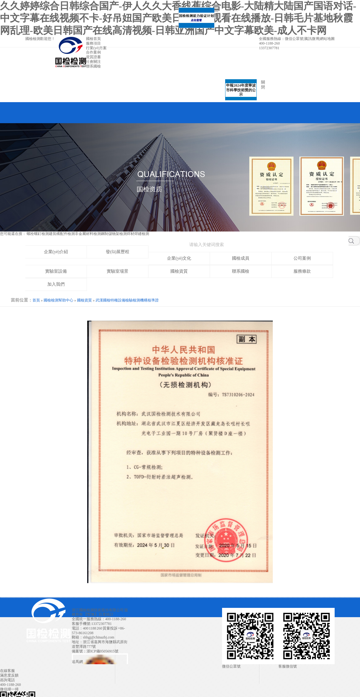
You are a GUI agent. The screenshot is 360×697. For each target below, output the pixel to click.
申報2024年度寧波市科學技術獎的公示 (238, 87)
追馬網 (77, 662)
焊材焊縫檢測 (138, 234)
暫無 (91, 614)
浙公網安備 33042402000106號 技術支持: (100, 656)
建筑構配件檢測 (62, 234)
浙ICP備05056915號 (102, 651)
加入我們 (56, 284)
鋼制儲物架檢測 (114, 234)
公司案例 (302, 258)
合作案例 (93, 52)
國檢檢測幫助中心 (58, 300)
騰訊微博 (311, 39)
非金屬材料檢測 (88, 234)
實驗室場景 (117, 271)
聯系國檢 (93, 66)
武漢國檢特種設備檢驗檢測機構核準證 (127, 300)
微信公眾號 (294, 39)
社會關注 (93, 61)
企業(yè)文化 (179, 258)
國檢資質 (179, 271)
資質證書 (93, 57)
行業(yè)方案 (96, 48)
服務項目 (93, 43)
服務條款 (302, 271)
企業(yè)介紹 (56, 251)
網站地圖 (327, 39)
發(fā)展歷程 (117, 251)
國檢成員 (240, 258)
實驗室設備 (56, 271)
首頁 (36, 300)
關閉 (214, 15)
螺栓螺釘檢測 (38, 234)
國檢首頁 (93, 39)
